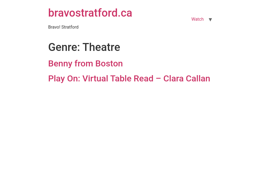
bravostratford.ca (90, 13)
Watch (197, 19)
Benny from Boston (85, 63)
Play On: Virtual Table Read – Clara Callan (129, 78)
